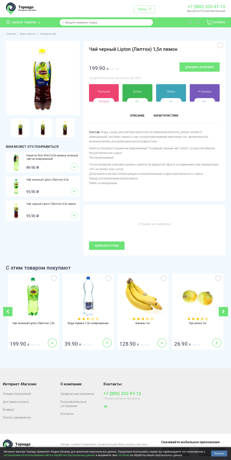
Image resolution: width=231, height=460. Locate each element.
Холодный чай (53, 33)
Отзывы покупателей (17, 394)
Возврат (8, 409)
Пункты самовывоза (17, 417)
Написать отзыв (107, 245)
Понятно (219, 453)
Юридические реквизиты (77, 394)
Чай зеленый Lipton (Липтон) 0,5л (47, 179)
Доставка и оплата (16, 402)
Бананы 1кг (143, 323)
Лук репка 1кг (198, 323)
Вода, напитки (30, 33)
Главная (11, 33)
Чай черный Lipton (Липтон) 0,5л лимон (51, 204)
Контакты (66, 414)
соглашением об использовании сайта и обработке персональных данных (49, 455)
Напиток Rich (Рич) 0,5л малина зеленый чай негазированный (52, 157)
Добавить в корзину (199, 67)
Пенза (142, 9)
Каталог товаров (24, 22)
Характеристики (168, 116)
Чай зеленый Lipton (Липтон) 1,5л (33, 323)
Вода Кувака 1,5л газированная (88, 323)
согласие (123, 455)
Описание (134, 116)
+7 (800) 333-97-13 (206, 7)
